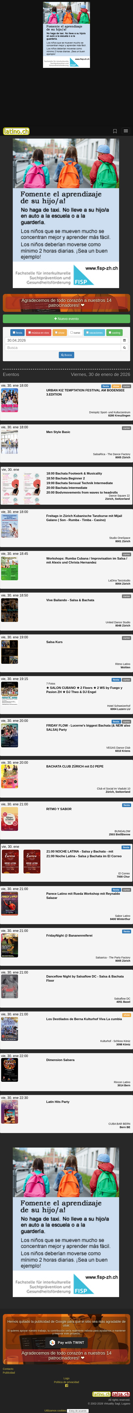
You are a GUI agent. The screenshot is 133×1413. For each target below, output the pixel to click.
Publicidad (9, 1372)
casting (114, 332)
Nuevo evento (66, 319)
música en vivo (38, 332)
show (59, 332)
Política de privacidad (66, 1382)
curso (75, 332)
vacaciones (94, 332)
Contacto (8, 1368)
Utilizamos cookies (55, 1410)
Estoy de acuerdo (77, 1411)
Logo (66, 1378)
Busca (66, 355)
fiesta (17, 332)
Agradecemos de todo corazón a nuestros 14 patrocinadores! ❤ (67, 303)
